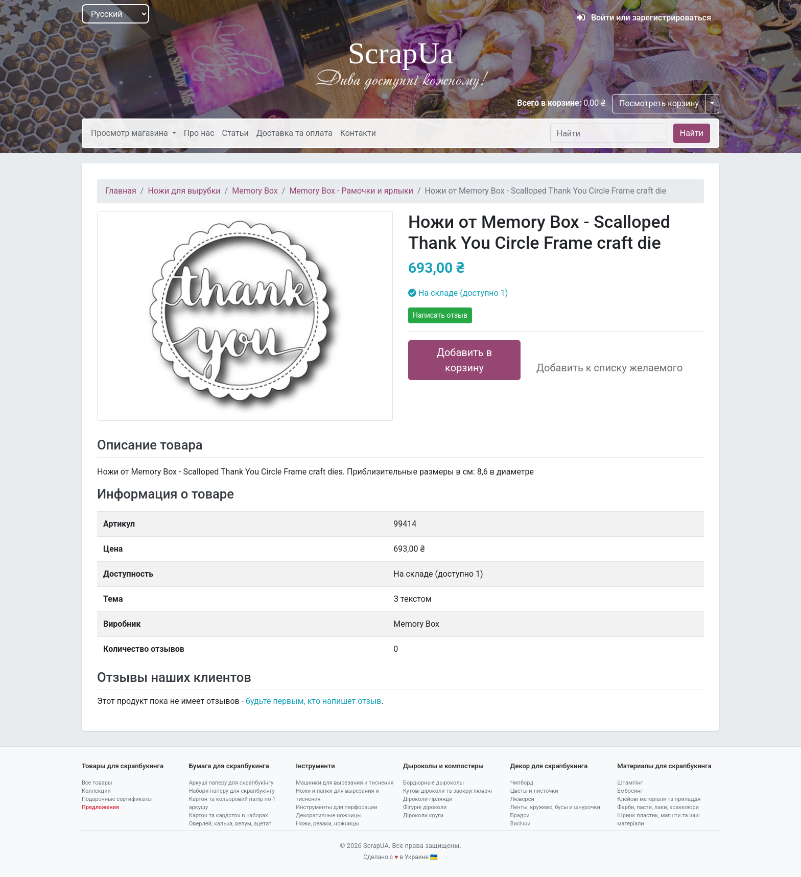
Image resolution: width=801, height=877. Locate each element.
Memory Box (255, 191)
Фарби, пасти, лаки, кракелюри (658, 807)
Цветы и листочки (534, 791)
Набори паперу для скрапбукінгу (232, 791)
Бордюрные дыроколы (433, 782)
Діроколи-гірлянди (427, 799)
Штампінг (630, 782)
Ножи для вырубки (184, 191)
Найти (691, 133)
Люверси (522, 799)
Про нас (199, 133)
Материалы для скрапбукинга (664, 766)
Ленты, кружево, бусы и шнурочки (555, 807)
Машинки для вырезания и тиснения (344, 782)
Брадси (520, 815)
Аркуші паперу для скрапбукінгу (231, 782)
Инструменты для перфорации (336, 807)
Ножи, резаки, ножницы (327, 823)
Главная (120, 191)
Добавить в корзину (464, 360)
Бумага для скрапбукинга (229, 766)
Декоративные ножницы (328, 815)
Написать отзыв (440, 315)
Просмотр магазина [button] (130, 133)
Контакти (358, 133)
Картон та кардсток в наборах (228, 815)
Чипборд (521, 782)
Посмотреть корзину (659, 103)
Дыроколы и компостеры (443, 766)
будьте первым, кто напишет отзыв (313, 701)
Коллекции (96, 791)
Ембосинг (630, 791)
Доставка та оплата (294, 133)
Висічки (520, 823)
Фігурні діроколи (424, 807)
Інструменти (315, 766)
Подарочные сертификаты (117, 799)
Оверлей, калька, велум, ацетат (230, 823)
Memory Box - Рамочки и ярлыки (351, 191)
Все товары (97, 782)
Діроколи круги (423, 815)
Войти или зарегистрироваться (644, 17)
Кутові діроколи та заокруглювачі (447, 791)
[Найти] (608, 133)
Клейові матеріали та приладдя (658, 799)
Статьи (235, 133)
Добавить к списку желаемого (609, 368)
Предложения (100, 807)
